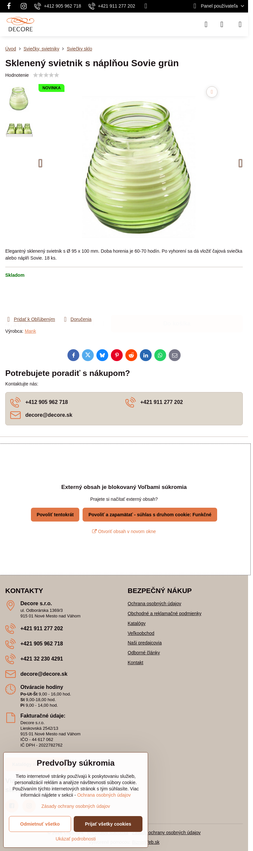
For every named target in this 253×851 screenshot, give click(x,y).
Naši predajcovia (145, 642)
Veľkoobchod (141, 633)
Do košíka (176, 297)
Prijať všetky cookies (108, 824)
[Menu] (240, 24)
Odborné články (144, 652)
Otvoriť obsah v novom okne (124, 531)
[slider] (46, 75)
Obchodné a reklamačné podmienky (164, 613)
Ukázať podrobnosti (76, 838)
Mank (30, 331)
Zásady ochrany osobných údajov (166, 832)
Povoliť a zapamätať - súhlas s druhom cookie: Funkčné (150, 514)
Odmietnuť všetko (40, 824)
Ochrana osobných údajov (154, 603)
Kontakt (135, 662)
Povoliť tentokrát (55, 514)
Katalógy (136, 623)
